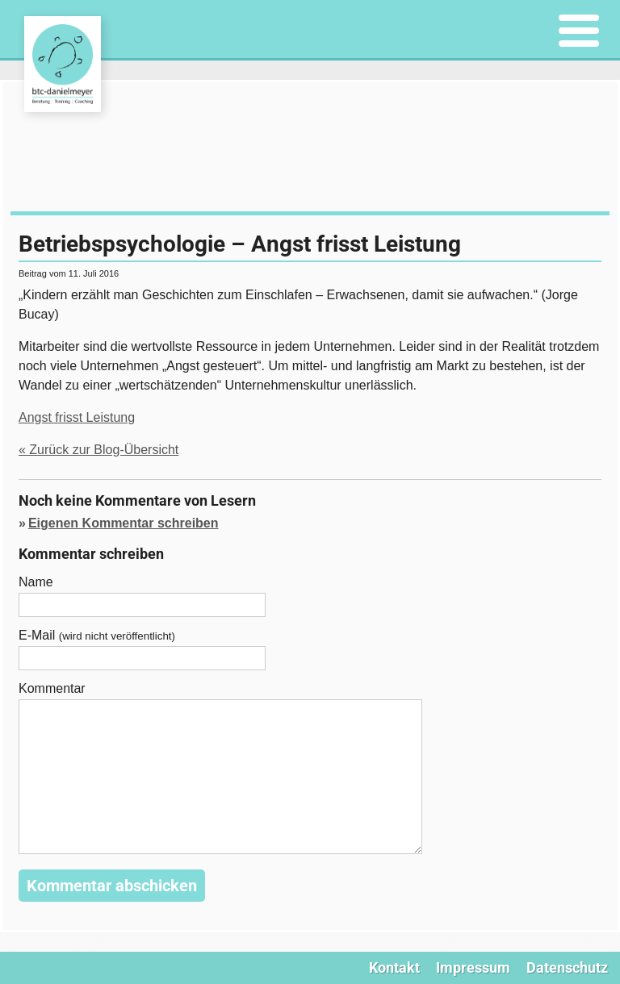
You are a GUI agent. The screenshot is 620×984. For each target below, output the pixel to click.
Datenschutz (567, 967)
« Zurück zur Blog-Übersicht (98, 450)
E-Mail (97, 635)
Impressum (473, 967)
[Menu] (579, 32)
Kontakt (394, 967)
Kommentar (52, 688)
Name (36, 582)
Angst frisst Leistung (77, 417)
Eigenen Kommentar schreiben (123, 523)
